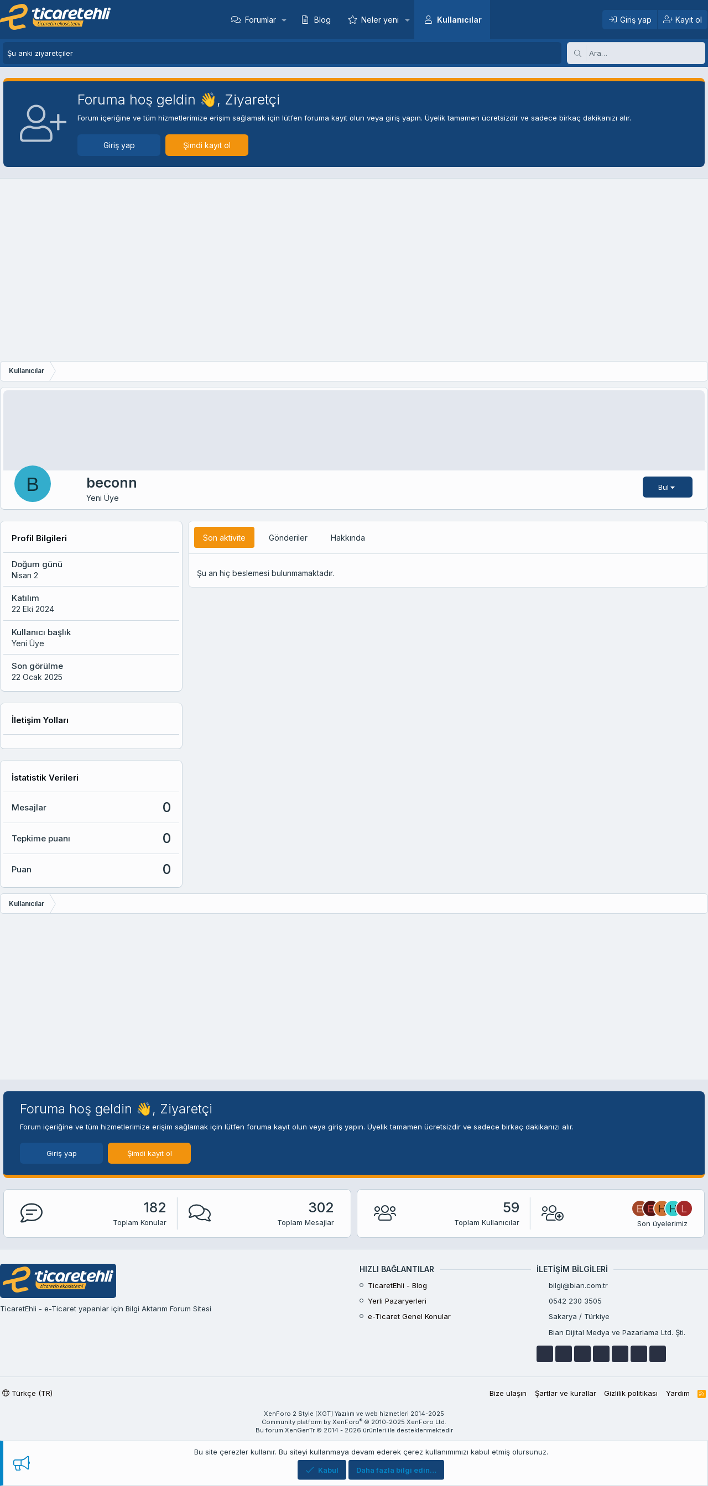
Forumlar (260, 19)
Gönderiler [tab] (288, 537)
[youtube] (563, 1354)
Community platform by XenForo (354, 1422)
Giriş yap (116, 145)
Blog (322, 19)
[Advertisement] (354, 272)
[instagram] (639, 1354)
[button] (284, 19)
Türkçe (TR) (27, 1393)
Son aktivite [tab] (224, 537)
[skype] (620, 1354)
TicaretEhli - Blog (397, 1285)
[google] (582, 1354)
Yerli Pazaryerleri (397, 1300)
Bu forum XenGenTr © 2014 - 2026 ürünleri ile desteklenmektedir (354, 1430)
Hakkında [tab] (348, 537)
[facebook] (545, 1354)
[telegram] (601, 1354)
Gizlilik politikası (631, 1393)
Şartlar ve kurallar (565, 1393)
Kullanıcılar (459, 19)
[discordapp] (657, 1354)
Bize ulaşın (508, 1393)
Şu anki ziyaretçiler (40, 53)
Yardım (678, 1393)
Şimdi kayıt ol (203, 145)
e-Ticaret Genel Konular (409, 1316)
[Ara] (647, 53)
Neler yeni (380, 19)
